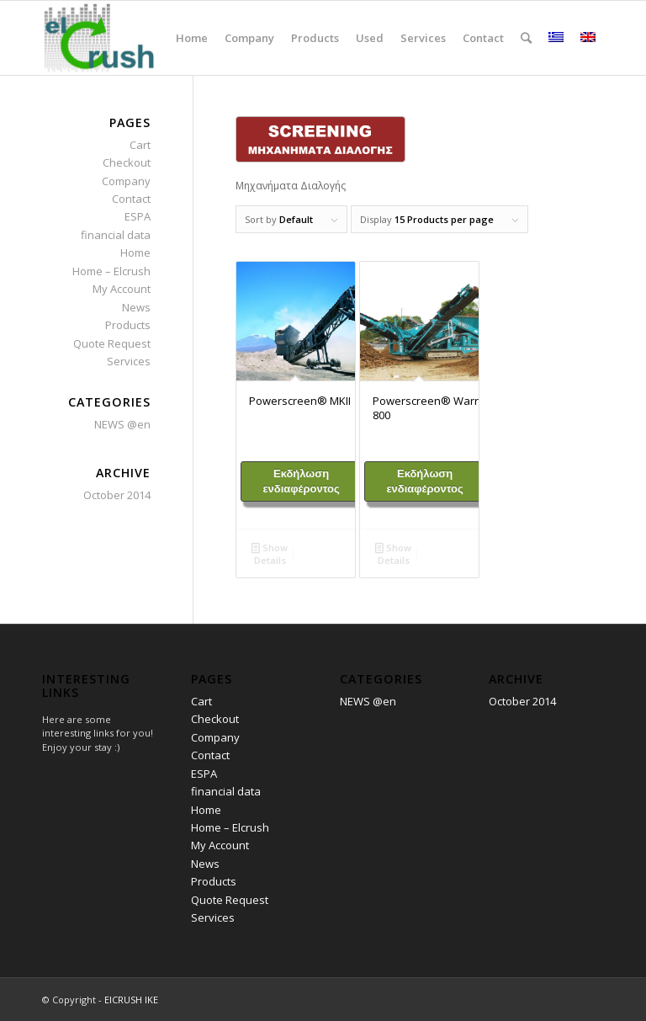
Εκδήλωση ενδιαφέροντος (300, 481)
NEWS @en (122, 424)
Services (129, 361)
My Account (122, 288)
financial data (116, 234)
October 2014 (117, 495)
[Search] (526, 38)
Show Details (270, 553)
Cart (140, 144)
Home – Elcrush (111, 271)
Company (126, 181)
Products (128, 324)
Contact (131, 198)
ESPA (137, 216)
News (136, 307)
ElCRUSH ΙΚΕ (131, 999)
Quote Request (112, 343)
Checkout (127, 162)
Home (135, 252)
